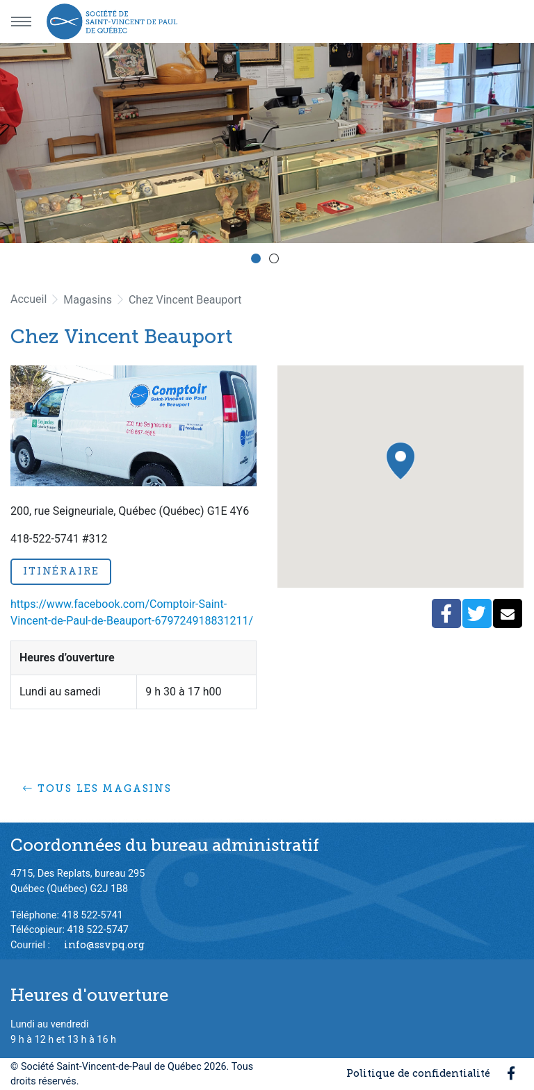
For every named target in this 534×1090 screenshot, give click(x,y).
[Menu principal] (21, 21)
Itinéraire (61, 571)
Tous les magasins (97, 788)
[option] (267, 143)
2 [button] (276, 260)
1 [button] (258, 260)
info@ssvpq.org (104, 945)
